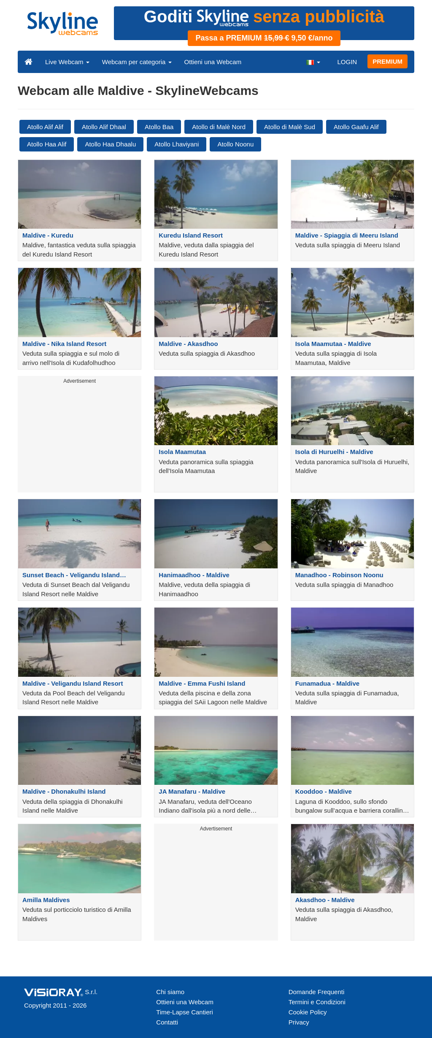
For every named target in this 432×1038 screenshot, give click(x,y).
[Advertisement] (79, 439)
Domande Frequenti (317, 991)
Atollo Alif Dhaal (104, 126)
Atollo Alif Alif (45, 126)
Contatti (167, 1022)
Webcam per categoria (137, 61)
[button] (313, 61)
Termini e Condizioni (317, 1002)
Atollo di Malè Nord (219, 126)
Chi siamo (170, 991)
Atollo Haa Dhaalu (110, 144)
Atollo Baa (159, 126)
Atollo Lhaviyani (176, 144)
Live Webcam (67, 61)
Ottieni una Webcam (213, 61)
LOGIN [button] (347, 61)
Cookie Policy (308, 1012)
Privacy (299, 1022)
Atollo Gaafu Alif (356, 126)
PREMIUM (387, 61)
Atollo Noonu (235, 144)
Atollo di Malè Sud (289, 126)
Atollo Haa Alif (46, 144)
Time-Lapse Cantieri (184, 1012)
